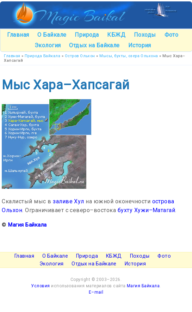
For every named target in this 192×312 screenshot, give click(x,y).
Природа (87, 34)
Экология (48, 45)
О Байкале (51, 34)
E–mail (96, 292)
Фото (172, 34)
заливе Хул (68, 201)
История (139, 45)
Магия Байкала (27, 225)
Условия (40, 285)
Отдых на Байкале (94, 45)
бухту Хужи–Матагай (146, 210)
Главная (18, 34)
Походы (145, 34)
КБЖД (116, 34)
